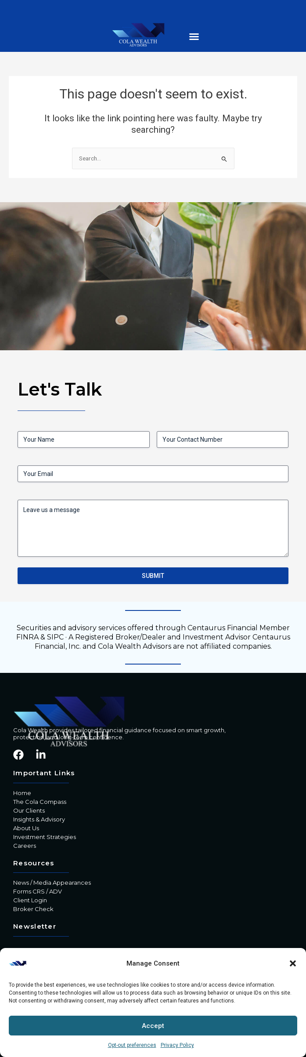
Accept (153, 1026)
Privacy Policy (177, 1045)
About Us (26, 828)
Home (22, 792)
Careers (24, 845)
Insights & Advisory (39, 819)
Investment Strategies (44, 836)
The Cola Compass (39, 801)
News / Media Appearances (52, 882)
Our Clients (29, 810)
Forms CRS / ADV (37, 891)
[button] (292, 963)
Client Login (30, 900)
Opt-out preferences (132, 1045)
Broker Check (33, 908)
